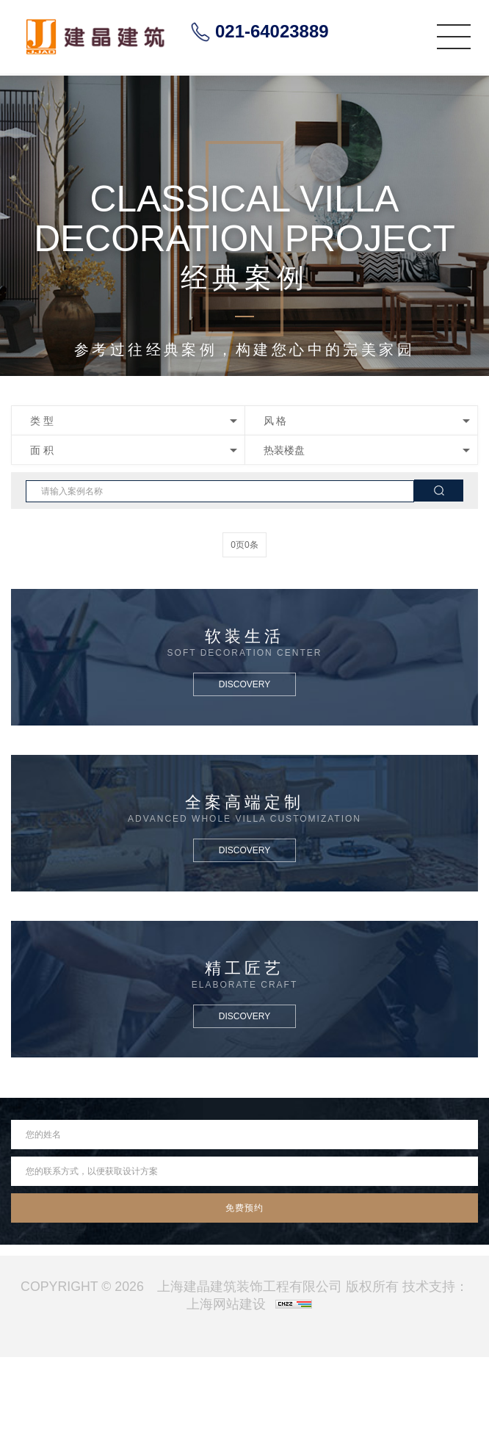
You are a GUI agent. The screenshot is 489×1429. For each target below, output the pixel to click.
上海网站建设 (226, 1304)
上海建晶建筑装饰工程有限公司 (249, 1286)
